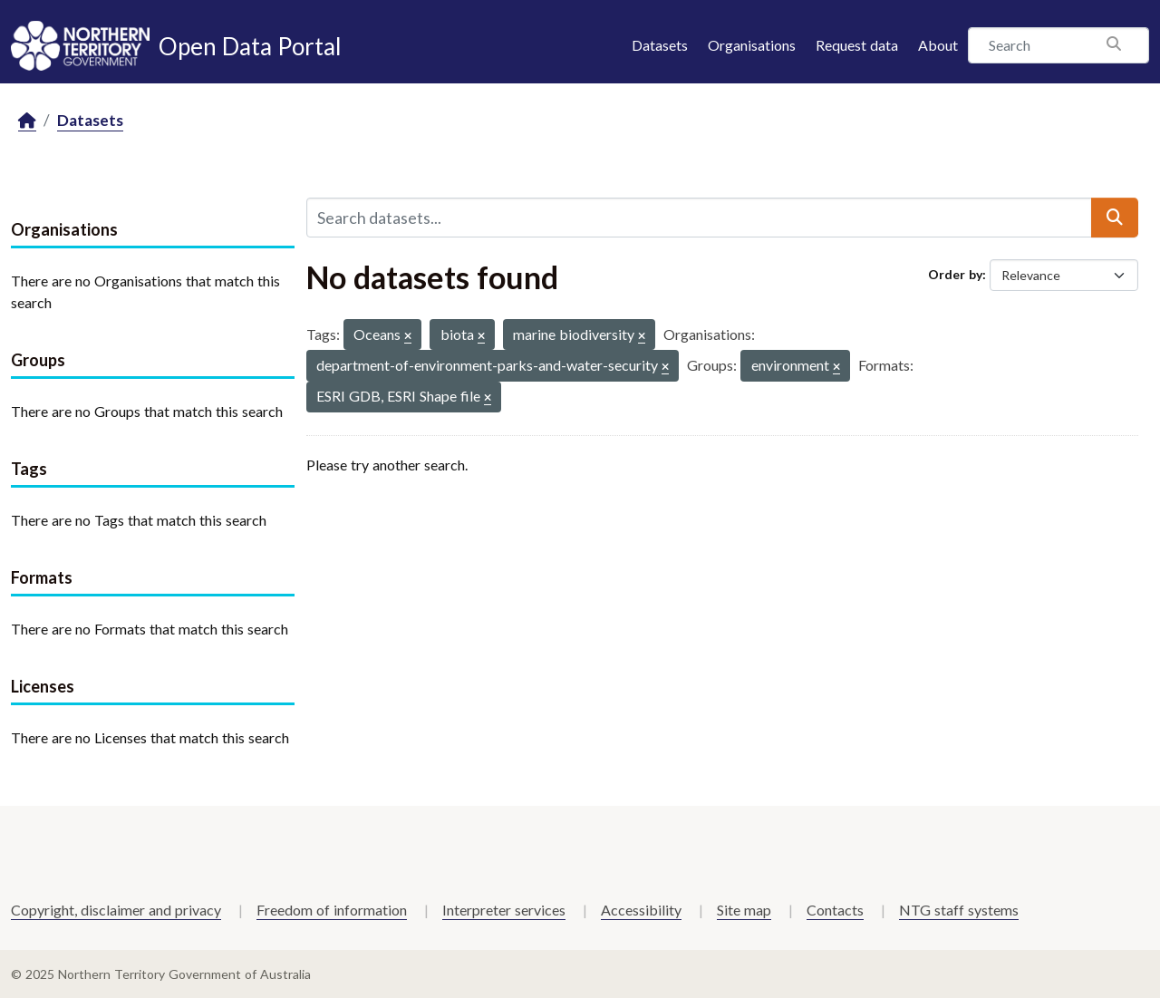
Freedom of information (331, 909)
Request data (857, 44)
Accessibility (641, 909)
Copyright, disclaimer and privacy (116, 909)
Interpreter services (504, 909)
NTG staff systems (959, 909)
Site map (744, 909)
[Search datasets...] (699, 217)
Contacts (835, 909)
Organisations (752, 44)
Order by (955, 274)
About (938, 44)
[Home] (27, 121)
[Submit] (1114, 217)
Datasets (660, 44)
